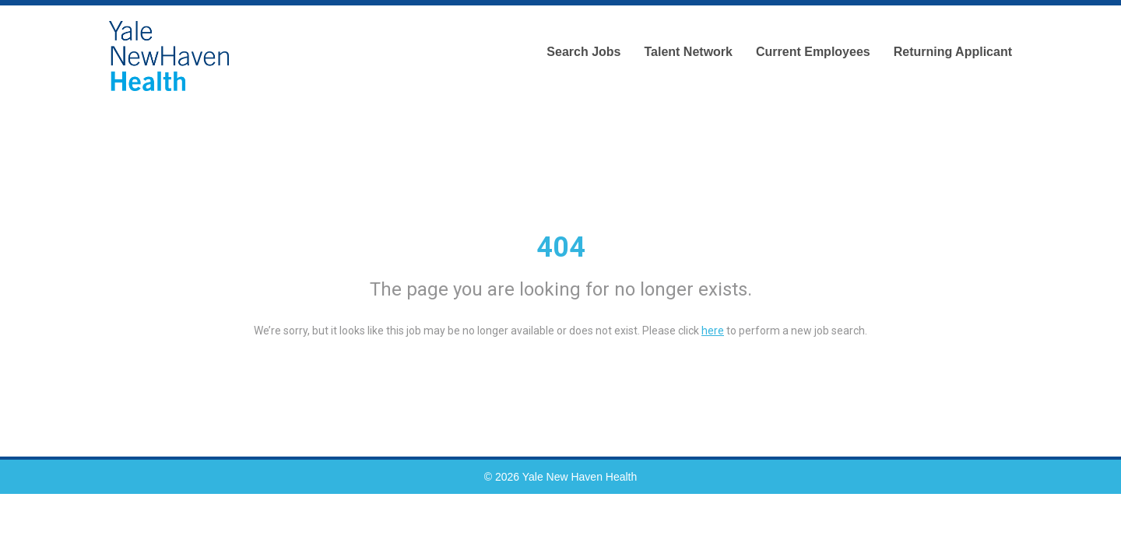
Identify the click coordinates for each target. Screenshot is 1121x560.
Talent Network (688, 51)
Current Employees (813, 51)
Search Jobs (583, 51)
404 (560, 247)
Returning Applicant (953, 51)
